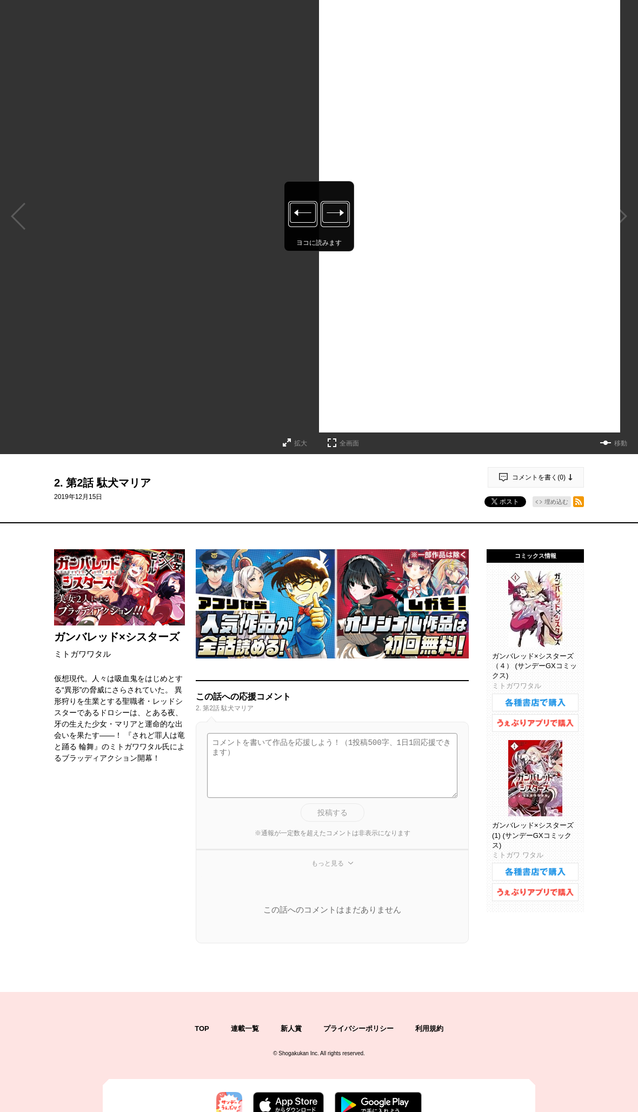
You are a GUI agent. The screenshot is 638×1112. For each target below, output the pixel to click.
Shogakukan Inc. (298, 1053)
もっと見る (327, 863)
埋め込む (556, 501)
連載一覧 (245, 1028)
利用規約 (429, 1028)
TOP (202, 1028)
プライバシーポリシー (358, 1028)
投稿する (332, 812)
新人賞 (291, 1028)
